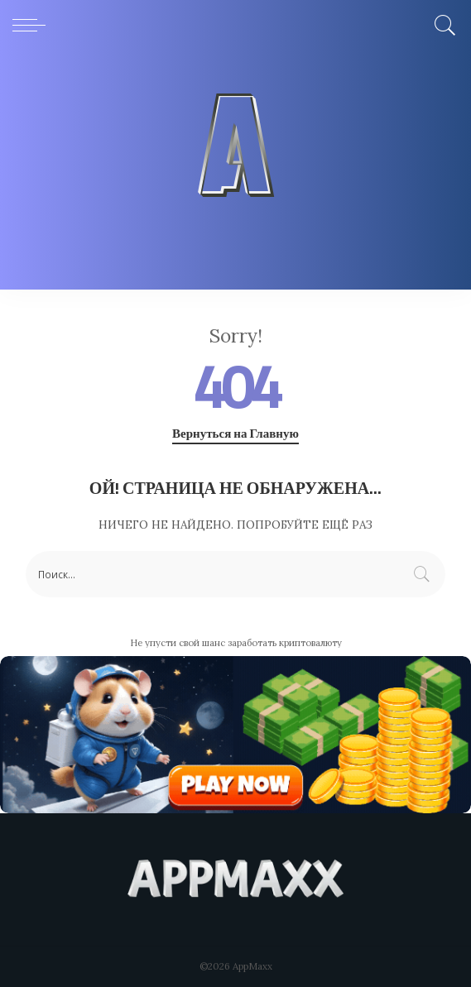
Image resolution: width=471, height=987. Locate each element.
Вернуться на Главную (235, 433)
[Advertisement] (235, 174)
